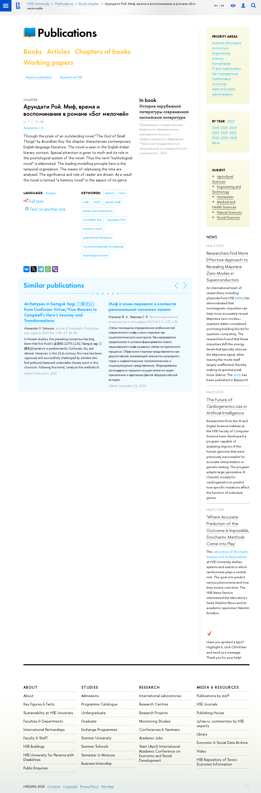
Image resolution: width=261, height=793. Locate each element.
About (30, 687)
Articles (58, 51)
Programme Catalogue (99, 704)
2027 (231, 121)
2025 (224, 127)
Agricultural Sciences (222, 179)
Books (32, 51)
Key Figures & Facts (38, 704)
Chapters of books (102, 51)
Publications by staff (213, 695)
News (211, 237)
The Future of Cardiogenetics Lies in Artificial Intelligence (226, 406)
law (214, 73)
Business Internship (96, 763)
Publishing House (210, 712)
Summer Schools (94, 746)
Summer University (96, 738)
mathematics (221, 78)
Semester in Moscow (98, 755)
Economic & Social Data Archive (222, 742)
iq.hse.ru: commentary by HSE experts (220, 723)
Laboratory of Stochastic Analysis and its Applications (227, 554)
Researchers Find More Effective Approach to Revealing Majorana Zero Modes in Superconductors (227, 266)
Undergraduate (93, 712)
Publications (67, 32)
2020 (216, 137)
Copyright (70, 786)
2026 (215, 127)
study (237, 374)
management (228, 73)
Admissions (90, 695)
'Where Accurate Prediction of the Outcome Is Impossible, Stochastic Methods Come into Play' (227, 530)
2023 (215, 132)
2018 (233, 137)
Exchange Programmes (99, 729)
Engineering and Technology (226, 189)
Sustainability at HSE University (48, 712)
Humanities (225, 196)
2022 (224, 132)
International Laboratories (160, 695)
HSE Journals (207, 704)
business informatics (226, 42)
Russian (51, 193)
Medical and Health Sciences (224, 204)
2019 (224, 137)
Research (149, 687)
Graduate (89, 721)
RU (216, 5)
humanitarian (221, 63)
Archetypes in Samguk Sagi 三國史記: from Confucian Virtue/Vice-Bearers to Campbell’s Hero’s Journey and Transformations (60, 312)
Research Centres (153, 704)
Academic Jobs (151, 738)
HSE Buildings (33, 746)
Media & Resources (218, 687)
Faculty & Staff (35, 738)
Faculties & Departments (43, 721)
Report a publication (39, 77)
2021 (233, 132)
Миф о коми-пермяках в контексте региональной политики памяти (142, 306)
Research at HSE (71, 77)
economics (220, 48)
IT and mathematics (226, 68)
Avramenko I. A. (33, 128)
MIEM (239, 298)
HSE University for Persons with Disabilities (48, 757)
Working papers (48, 62)
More (216, 142)
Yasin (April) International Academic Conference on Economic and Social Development (159, 753)
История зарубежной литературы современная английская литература (164, 111)
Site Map (107, 786)
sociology (219, 83)
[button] (92, 293)
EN (222, 5)
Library (202, 734)
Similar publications (53, 285)
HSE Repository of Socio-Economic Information (217, 762)
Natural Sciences (229, 212)
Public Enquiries (35, 768)
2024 (233, 127)
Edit (247, 785)
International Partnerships (43, 729)
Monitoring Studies (154, 721)
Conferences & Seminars (159, 729)
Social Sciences (228, 217)
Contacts (53, 786)
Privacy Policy (89, 786)
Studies (89, 687)
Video (201, 751)
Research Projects (153, 712)
